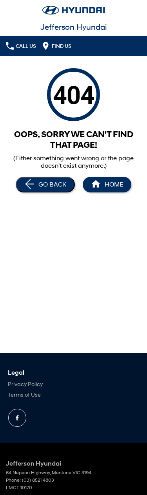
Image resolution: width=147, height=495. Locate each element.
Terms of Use (24, 394)
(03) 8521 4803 (38, 480)
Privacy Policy (25, 384)
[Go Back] (45, 184)
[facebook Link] (17, 417)
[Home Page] (107, 184)
